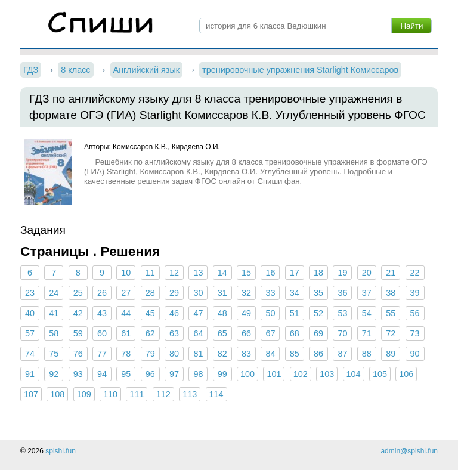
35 (318, 293)
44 (126, 313)
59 (78, 333)
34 (294, 293)
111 (136, 394)
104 (353, 374)
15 (246, 272)
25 (78, 293)
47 (198, 313)
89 (390, 353)
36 (342, 293)
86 (318, 353)
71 (367, 333)
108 (57, 394)
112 (163, 394)
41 (53, 313)
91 (30, 374)
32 (246, 293)
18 (318, 272)
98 (198, 374)
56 (414, 313)
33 (270, 293)
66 (246, 333)
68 (294, 333)
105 (380, 374)
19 (342, 272)
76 (78, 353)
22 (414, 272)
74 (30, 353)
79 (150, 353)
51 (294, 313)
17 (294, 272)
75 (53, 353)
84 (270, 353)
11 (150, 272)
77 (102, 353)
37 (367, 293)
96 (150, 374)
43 (102, 313)
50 (270, 313)
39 (414, 293)
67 (270, 333)
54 (367, 313)
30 (198, 293)
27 (126, 293)
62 (150, 333)
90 (414, 353)
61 (126, 333)
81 (198, 353)
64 (198, 333)
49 (246, 313)
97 (174, 374)
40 (30, 313)
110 (110, 394)
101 (274, 374)
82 (222, 353)
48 (222, 313)
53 (342, 313)
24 (53, 293)
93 (78, 374)
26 (102, 293)
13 (198, 272)
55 (390, 313)
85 (294, 353)
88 (367, 353)
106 (406, 374)
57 (30, 333)
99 (222, 374)
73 (414, 333)
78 (126, 353)
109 (84, 394)
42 (78, 313)
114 (216, 394)
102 (300, 374)
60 (102, 333)
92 (53, 374)
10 (126, 272)
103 (327, 374)
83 (246, 353)
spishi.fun (60, 451)
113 (189, 394)
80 (174, 353)
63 (174, 333)
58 (53, 333)
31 (222, 293)
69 (318, 333)
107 (31, 394)
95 (126, 374)
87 (342, 353)
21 (390, 272)
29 (174, 293)
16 (270, 272)
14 (222, 272)
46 (174, 313)
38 (390, 293)
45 (150, 313)
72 (390, 333)
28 (150, 293)
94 (102, 374)
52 (318, 313)
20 (367, 272)
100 (247, 374)
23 (30, 293)
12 (174, 272)
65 (222, 333)
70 (342, 333)
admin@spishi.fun (409, 451)
